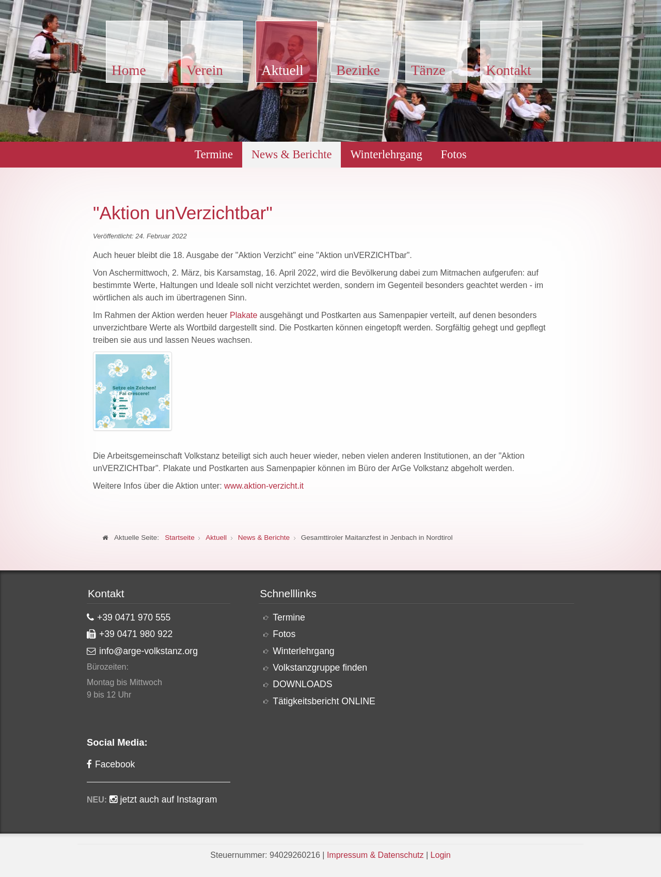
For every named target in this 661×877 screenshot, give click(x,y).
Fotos (454, 154)
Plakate (243, 315)
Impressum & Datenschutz (375, 855)
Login (441, 855)
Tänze (428, 70)
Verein (204, 70)
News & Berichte (291, 154)
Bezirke (358, 70)
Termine (214, 154)
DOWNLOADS (302, 684)
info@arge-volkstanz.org (148, 651)
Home (129, 70)
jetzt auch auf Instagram (168, 799)
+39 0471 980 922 (135, 634)
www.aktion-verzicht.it (264, 485)
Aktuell (282, 70)
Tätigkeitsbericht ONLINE (324, 701)
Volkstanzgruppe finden (320, 667)
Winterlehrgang (386, 154)
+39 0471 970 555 (133, 617)
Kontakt (508, 70)
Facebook (115, 764)
